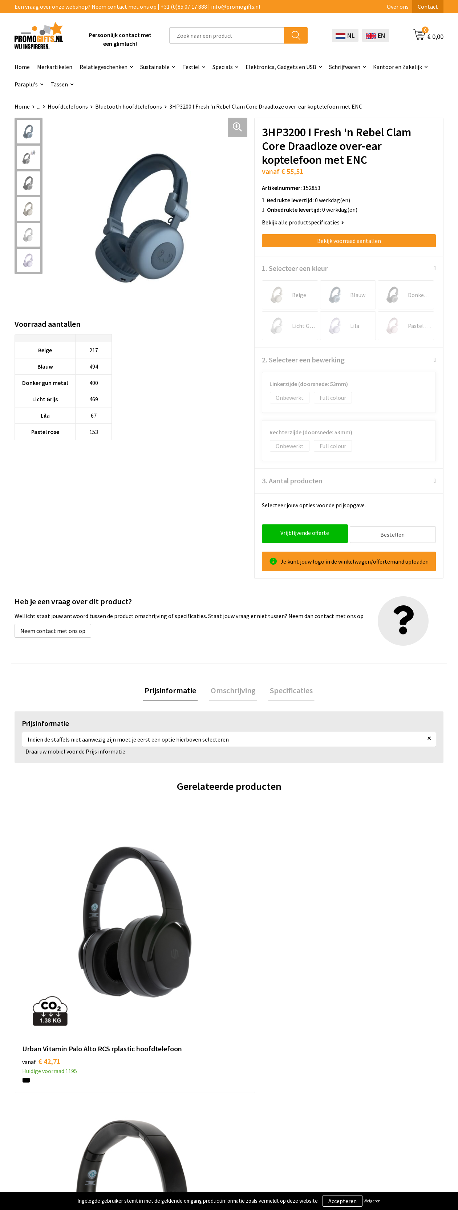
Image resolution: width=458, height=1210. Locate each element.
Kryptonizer (211, 1117)
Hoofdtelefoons (68, 106)
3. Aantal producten (292, 480)
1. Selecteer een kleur (295, 268)
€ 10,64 (363, 938)
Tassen (59, 84)
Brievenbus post (216, 1084)
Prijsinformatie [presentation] (174, 690)
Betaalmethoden (302, 1084)
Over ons (398, 6)
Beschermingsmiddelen (225, 1073)
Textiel (191, 66)
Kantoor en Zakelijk (397, 66)
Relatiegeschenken (103, 66)
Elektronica (211, 1095)
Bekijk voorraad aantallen (349, 240)
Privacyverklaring (387, 1084)
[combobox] (226, 35)
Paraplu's (26, 84)
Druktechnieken (131, 1084)
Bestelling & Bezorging (310, 1073)
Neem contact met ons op (52, 629)
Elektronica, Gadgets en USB (281, 66)
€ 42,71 (41, 938)
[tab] (174, 690)
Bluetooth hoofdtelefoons (128, 106)
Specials (222, 66)
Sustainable (155, 66)
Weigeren (372, 1200)
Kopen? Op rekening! (138, 1073)
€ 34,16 (256, 938)
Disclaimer (379, 1095)
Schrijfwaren (344, 66)
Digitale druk (212, 1106)
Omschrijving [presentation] (233, 690)
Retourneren (297, 1095)
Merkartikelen (54, 66)
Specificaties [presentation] (288, 690)
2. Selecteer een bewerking (303, 359)
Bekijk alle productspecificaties (303, 222)
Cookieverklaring (387, 1073)
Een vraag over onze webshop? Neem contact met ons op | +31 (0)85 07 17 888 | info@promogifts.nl (137, 6)
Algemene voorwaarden (395, 1061)
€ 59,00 (148, 938)
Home (22, 66)
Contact (428, 6)
